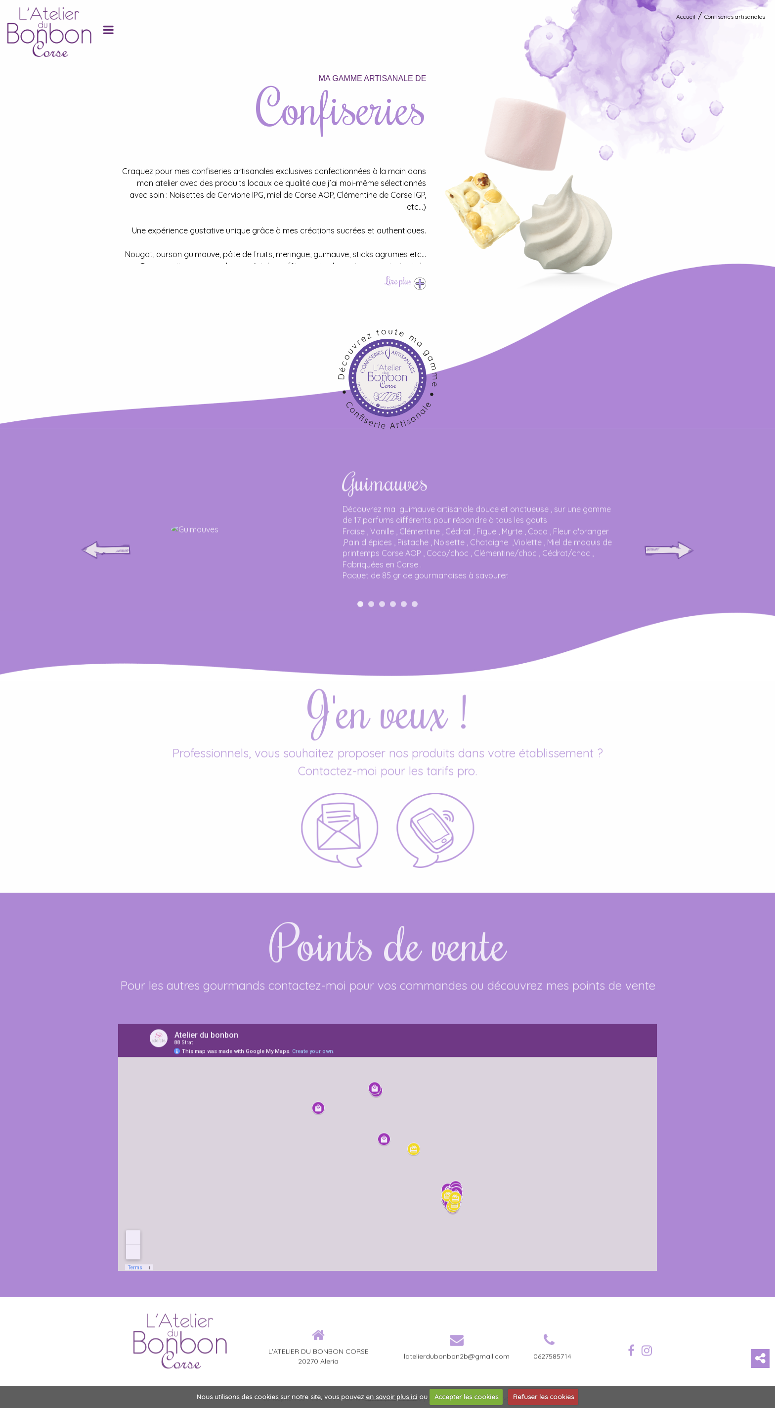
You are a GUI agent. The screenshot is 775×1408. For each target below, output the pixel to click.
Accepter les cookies (466, 1397)
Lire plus (406, 280)
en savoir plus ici (391, 1397)
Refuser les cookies (543, 1397)
